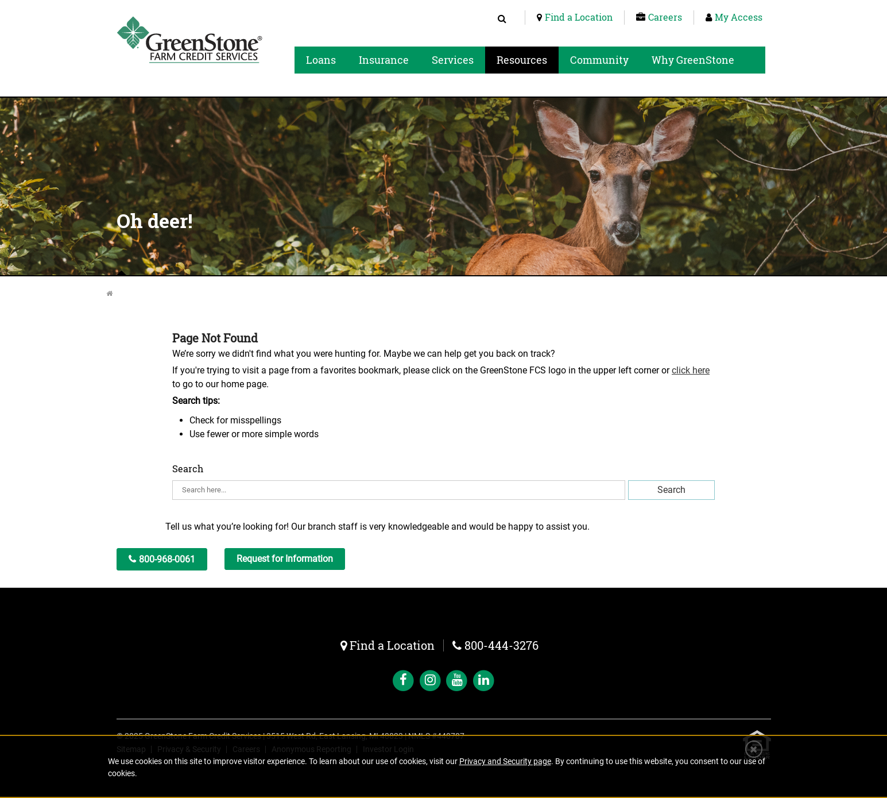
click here (691, 370)
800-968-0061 (167, 559)
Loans (321, 60)
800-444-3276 (501, 645)
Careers (665, 17)
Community (599, 60)
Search (187, 468)
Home (117, 294)
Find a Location (579, 17)
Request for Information (285, 558)
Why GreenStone (693, 60)
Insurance (384, 60)
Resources (522, 60)
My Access (738, 17)
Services (453, 60)
